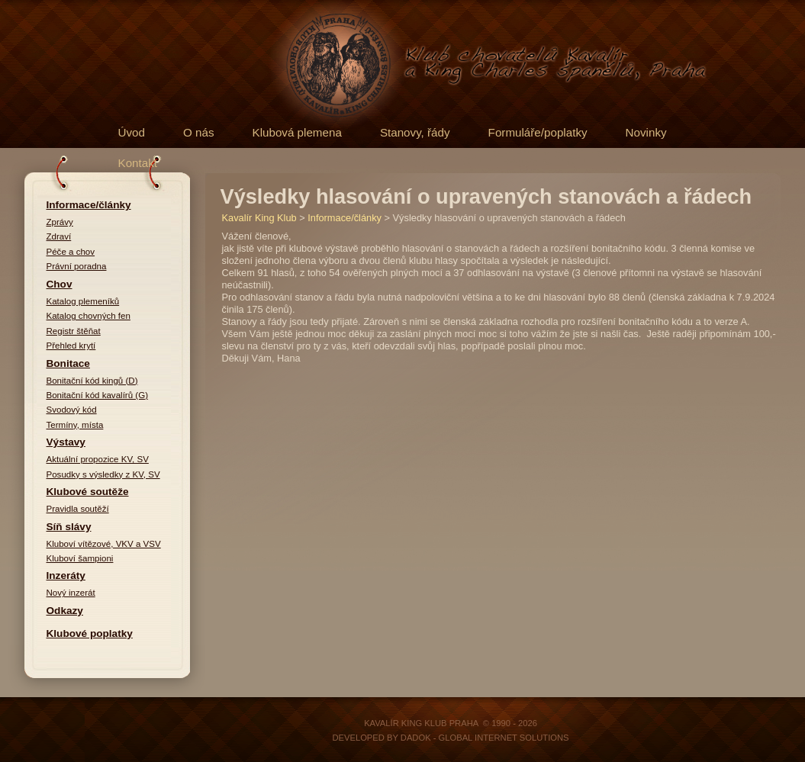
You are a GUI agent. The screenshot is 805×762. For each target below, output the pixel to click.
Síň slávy (69, 526)
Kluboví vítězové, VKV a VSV (104, 543)
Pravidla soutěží (78, 508)
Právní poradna (77, 266)
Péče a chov (71, 251)
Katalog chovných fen (88, 315)
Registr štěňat (74, 331)
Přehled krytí (71, 345)
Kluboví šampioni (80, 558)
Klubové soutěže (88, 491)
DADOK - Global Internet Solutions (485, 737)
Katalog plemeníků (83, 301)
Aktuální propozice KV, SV (98, 459)
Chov (59, 284)
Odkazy (65, 610)
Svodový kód (72, 409)
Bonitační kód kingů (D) (92, 380)
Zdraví (59, 236)
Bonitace (68, 363)
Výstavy (66, 442)
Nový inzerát (71, 592)
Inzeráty (66, 575)
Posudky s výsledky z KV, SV (103, 474)
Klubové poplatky (90, 633)
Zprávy (60, 222)
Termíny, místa (75, 424)
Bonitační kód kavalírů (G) (98, 395)
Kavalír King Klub (259, 217)
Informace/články (89, 205)
